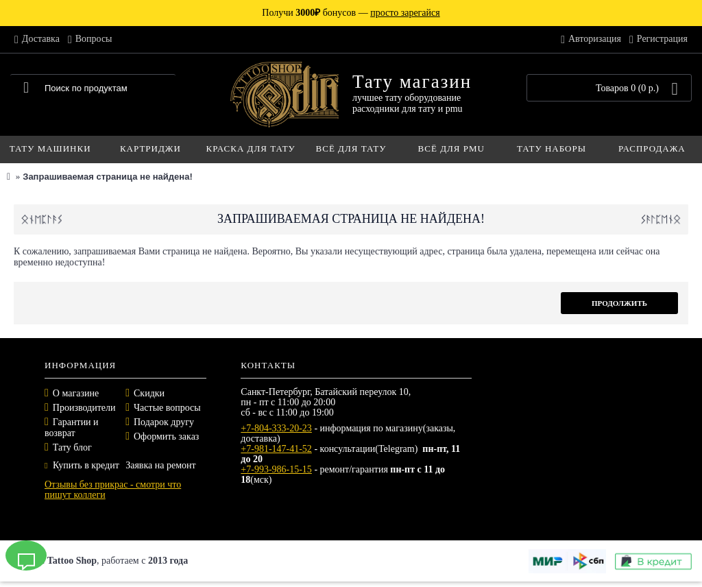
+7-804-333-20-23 (276, 428)
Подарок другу (164, 422)
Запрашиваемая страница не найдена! (107, 176)
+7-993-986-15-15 (276, 469)
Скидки (149, 393)
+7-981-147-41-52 (276, 449)
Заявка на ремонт (160, 465)
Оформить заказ (166, 436)
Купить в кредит (82, 465)
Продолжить (619, 303)
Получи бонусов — (350, 13)
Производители (84, 408)
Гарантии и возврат (72, 427)
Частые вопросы (167, 408)
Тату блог (72, 447)
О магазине (76, 393)
